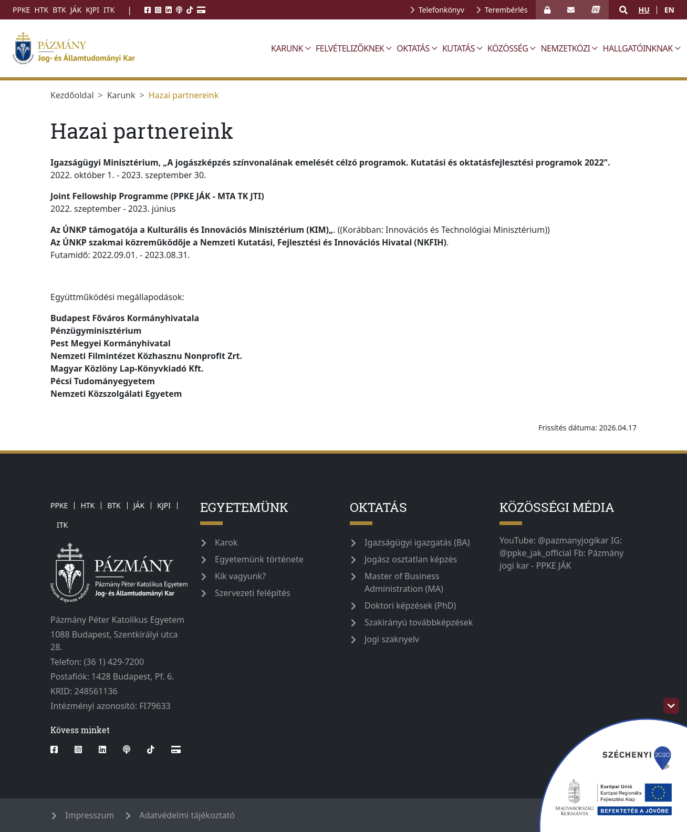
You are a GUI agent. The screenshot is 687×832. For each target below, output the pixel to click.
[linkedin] (168, 9)
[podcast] (179, 9)
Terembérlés (506, 10)
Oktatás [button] (413, 48)
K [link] (140, 356)
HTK (41, 10)
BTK (59, 10)
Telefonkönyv (441, 10)
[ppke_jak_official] (138, 48)
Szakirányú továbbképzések (419, 622)
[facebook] (147, 9)
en (669, 10)
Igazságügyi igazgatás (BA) (417, 542)
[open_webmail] (571, 9)
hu (643, 10)
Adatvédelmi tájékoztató (187, 815)
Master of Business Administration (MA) (404, 582)
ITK (108, 10)
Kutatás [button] (458, 48)
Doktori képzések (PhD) (410, 605)
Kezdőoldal (72, 95)
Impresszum (89, 815)
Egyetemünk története (259, 559)
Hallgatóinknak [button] (638, 48)
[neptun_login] (596, 9)
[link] (140, 356)
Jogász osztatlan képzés (411, 559)
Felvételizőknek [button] (350, 48)
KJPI (92, 10)
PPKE (21, 10)
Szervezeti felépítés (252, 593)
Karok (226, 542)
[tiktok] (189, 9)
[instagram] (158, 9)
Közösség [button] (507, 48)
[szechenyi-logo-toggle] (671, 706)
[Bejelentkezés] (547, 9)
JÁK (75, 10)
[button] (623, 10)
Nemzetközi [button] (565, 48)
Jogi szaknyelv (392, 639)
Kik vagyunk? (240, 576)
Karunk (121, 95)
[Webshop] (201, 9)
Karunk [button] (287, 48)
